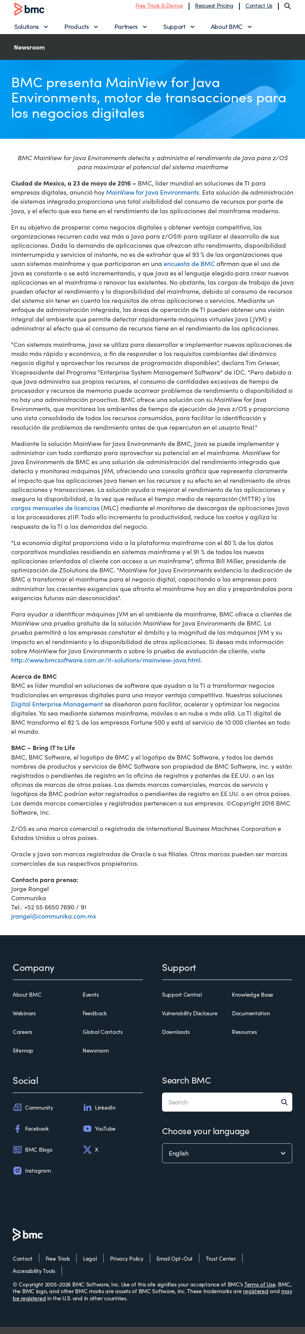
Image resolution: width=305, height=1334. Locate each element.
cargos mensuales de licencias (55, 515)
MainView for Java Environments (152, 199)
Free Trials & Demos (159, 9)
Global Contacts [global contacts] (103, 1039)
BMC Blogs (32, 1157)
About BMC (227, 30)
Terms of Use (260, 1291)
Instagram (31, 1178)
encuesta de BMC (189, 271)
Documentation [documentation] (251, 1020)
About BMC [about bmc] (27, 1001)
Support (174, 30)
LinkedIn (99, 1115)
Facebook (31, 1136)
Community (33, 1115)
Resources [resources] (244, 1039)
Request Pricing (214, 9)
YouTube (99, 1136)
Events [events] (90, 1001)
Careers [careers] (22, 1039)
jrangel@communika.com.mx (53, 923)
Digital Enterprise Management (57, 711)
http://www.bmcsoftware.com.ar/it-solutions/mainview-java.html (106, 667)
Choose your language (205, 1138)
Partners (126, 30)
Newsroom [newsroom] (96, 1058)
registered (255, 1298)
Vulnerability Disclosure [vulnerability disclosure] (189, 1020)
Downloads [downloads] (175, 1039)
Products (76, 30)
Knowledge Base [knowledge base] (252, 1001)
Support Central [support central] (182, 1001)
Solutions (26, 30)
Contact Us (258, 9)
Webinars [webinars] (24, 1020)
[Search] (287, 9)
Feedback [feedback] (95, 1020)
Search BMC (186, 1087)
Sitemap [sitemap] (23, 1058)
